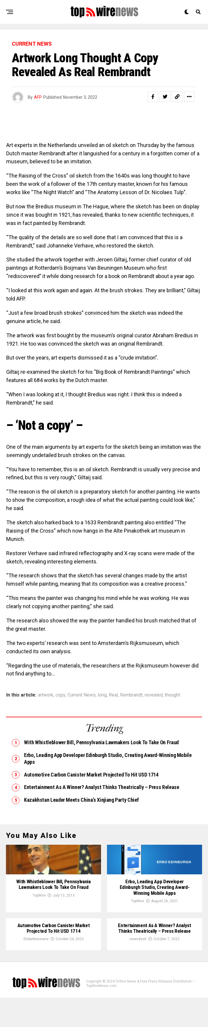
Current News (82, 695)
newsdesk (137, 968)
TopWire (39, 930)
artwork (45, 695)
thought (172, 695)
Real (113, 695)
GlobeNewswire (36, 968)
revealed (154, 695)
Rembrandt (131, 695)
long (102, 695)
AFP (38, 97)
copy (60, 695)
